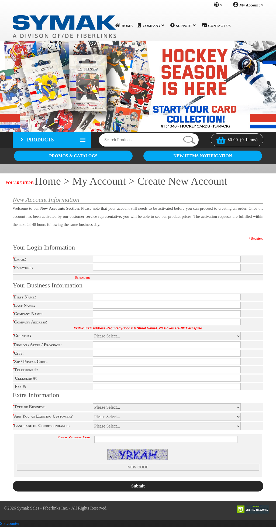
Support (183, 25)
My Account (248, 4)
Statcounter (10, 523)
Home (124, 25)
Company (150, 25)
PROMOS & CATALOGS (73, 156)
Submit (138, 486)
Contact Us (216, 25)
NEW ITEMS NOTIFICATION (202, 156)
